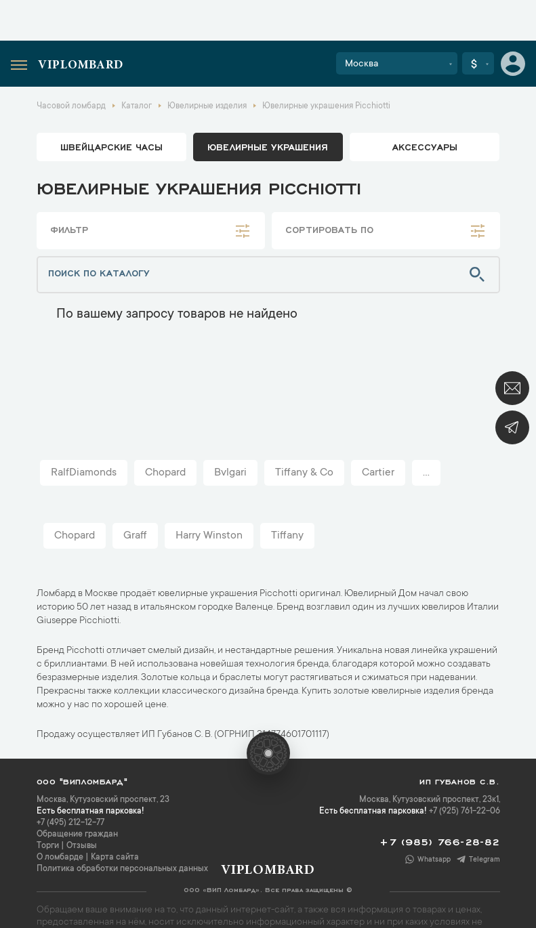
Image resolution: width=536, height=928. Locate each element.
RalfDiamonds (84, 473)
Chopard (165, 473)
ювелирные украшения (267, 146)
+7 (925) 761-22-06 (464, 811)
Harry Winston (209, 536)
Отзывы (81, 846)
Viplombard (80, 66)
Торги (48, 846)
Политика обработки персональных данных (122, 869)
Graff (135, 536)
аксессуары (424, 146)
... (426, 473)
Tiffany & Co (304, 473)
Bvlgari (230, 473)
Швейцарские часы (111, 146)
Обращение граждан (77, 834)
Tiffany (287, 536)
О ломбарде (60, 857)
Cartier (378, 473)
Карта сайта (115, 857)
